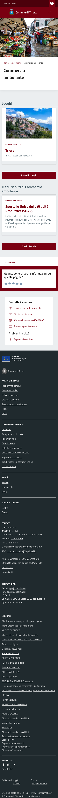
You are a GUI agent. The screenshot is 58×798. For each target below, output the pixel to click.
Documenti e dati (10, 390)
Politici (5, 409)
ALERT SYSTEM (9, 676)
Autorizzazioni (8, 443)
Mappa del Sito (39, 783)
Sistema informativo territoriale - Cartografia (23, 686)
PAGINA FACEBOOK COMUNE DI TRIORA (22, 639)
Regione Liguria (10, 3)
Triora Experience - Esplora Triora (17, 625)
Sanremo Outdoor (10, 653)
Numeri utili (7, 572)
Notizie (5, 482)
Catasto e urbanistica (12, 448)
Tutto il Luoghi (29, 175)
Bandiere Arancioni (11, 667)
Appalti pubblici (9, 438)
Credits (16, 783)
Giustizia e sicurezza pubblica (15, 452)
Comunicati (7, 487)
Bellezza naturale (13, 144)
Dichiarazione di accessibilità (15, 718)
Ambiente (6, 429)
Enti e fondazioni (10, 395)
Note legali (7, 727)
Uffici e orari (7, 567)
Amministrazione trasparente (16, 736)
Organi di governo (10, 399)
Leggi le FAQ (8, 739)
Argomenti (16, 62)
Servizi (34, 780)
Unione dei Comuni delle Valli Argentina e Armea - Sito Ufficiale (28, 693)
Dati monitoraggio (10, 780)
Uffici (4, 413)
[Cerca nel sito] (49, 12)
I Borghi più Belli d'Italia (13, 662)
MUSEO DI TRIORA (11, 630)
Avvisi (4, 491)
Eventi (5, 512)
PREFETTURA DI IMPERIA (14, 704)
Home (6, 62)
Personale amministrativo (14, 404)
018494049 (17, 538)
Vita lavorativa (9, 466)
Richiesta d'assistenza (12, 750)
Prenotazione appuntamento (16, 746)
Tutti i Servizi (29, 246)
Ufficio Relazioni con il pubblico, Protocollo (22, 563)
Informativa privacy (11, 723)
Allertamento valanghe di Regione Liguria (22, 621)
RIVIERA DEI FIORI (11, 658)
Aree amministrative (11, 385)
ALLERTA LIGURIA (11, 672)
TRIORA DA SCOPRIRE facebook (17, 681)
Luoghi (5, 507)
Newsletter (7, 769)
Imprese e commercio (14, 200)
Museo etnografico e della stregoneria (20, 635)
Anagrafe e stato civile (12, 434)
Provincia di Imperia (11, 709)
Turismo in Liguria (10, 644)
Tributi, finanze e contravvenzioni (17, 462)
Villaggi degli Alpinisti (12, 649)
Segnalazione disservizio (13, 743)
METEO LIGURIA (10, 713)
